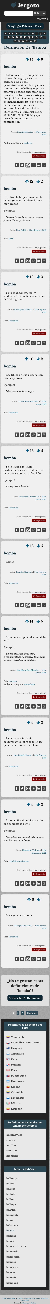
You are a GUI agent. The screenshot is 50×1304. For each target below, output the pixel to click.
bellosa (10, 1188)
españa (15, 1086)
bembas (11, 1235)
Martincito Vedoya (30, 850)
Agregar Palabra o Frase (25, 26)
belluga (11, 1204)
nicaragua (17, 1097)
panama (16, 1064)
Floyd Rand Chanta (22, 755)
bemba (10, 66)
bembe (10, 1241)
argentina (17, 1053)
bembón (11, 1277)
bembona (12, 1282)
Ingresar (43, 19)
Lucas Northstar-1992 (28, 401)
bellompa (12, 1178)
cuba (14, 1059)
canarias (11, 1150)
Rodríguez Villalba (23, 310)
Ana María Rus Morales (28, 670)
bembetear (13, 1267)
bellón (10, 1183)
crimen (11, 1140)
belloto (10, 1199)
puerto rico (18, 1075)
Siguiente (32, 1013)
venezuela (13, 321)
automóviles (29, 684)
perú (11, 238)
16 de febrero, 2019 (37, 230)
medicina (28, 143)
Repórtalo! (39, 156)
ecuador (16, 1108)
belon (10, 1220)
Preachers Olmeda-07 (29, 497)
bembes (11, 1261)
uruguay (13, 681)
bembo (10, 1272)
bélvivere (12, 1225)
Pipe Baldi (21, 230)
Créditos (20, 1298)
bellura (11, 1209)
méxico (16, 1103)
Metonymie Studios (29, 1303)
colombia (17, 1092)
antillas (11, 1145)
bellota (10, 1194)
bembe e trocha (16, 1246)
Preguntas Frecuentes (32, 1298)
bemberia (12, 1251)
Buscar (39, 13)
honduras (13, 412)
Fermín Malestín (25, 132)
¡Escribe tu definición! (25, 997)
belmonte (12, 1214)
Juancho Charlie (23, 572)
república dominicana (19, 861)
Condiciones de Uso (9, 1298)
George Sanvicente (22, 926)
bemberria (13, 1256)
